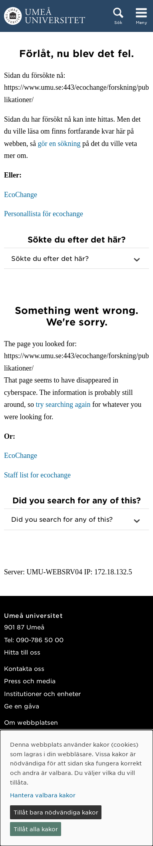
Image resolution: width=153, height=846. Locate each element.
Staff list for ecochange (37, 475)
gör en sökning (59, 144)
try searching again (63, 404)
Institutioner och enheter (42, 693)
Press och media (30, 680)
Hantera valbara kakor (43, 795)
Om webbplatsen (31, 722)
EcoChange (20, 195)
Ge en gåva (21, 706)
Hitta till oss (22, 652)
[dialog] (76, 788)
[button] (76, 258)
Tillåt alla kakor (36, 828)
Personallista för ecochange (43, 214)
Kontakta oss (24, 668)
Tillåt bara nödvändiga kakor (56, 812)
